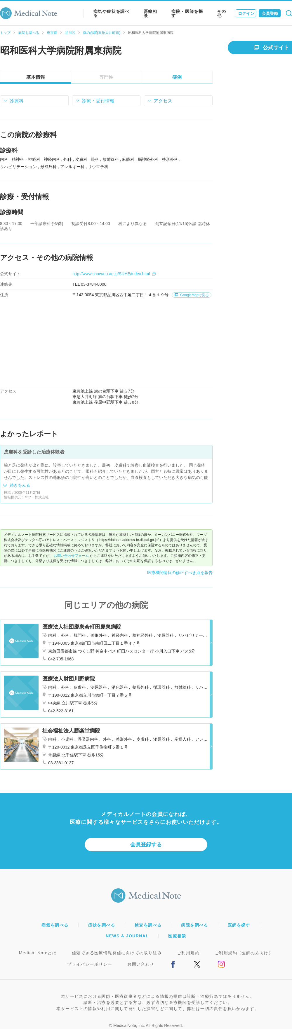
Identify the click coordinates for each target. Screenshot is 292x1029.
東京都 (52, 33)
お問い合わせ (140, 964)
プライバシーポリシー (89, 964)
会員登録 (270, 13)
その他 (221, 13)
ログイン (246, 13)
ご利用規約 (188, 952)
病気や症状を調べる (111, 13)
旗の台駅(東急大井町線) (101, 33)
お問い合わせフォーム (71, 556)
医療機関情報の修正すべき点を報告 (180, 572)
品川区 (70, 33)
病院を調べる (28, 33)
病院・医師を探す (187, 13)
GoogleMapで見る (192, 295)
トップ (5, 33)
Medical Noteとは (38, 952)
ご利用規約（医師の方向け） (244, 952)
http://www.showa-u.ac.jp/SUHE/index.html (114, 273)
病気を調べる (54, 925)
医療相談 (150, 13)
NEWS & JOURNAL (127, 936)
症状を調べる (101, 925)
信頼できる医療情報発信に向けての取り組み (117, 952)
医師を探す (239, 925)
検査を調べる (148, 925)
